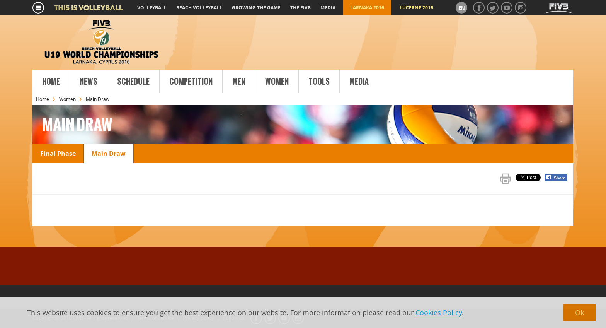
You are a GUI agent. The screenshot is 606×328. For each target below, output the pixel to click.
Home (51, 81)
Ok (579, 312)
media (327, 7)
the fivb (300, 7)
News (88, 81)
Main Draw (109, 153)
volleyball (152, 7)
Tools (319, 81)
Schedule (133, 81)
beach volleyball (199, 7)
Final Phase (58, 153)
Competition (191, 81)
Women (277, 81)
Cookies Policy (438, 312)
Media (359, 81)
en (461, 8)
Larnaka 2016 (367, 7)
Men (238, 81)
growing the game (256, 7)
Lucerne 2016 (416, 7)
